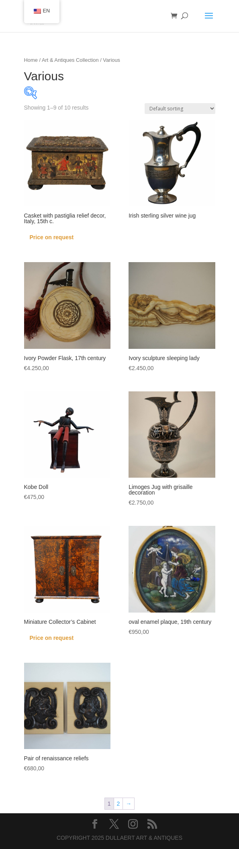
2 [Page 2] (118, 803)
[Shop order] (180, 108)
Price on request (52, 237)
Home (31, 60)
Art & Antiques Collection (70, 60)
